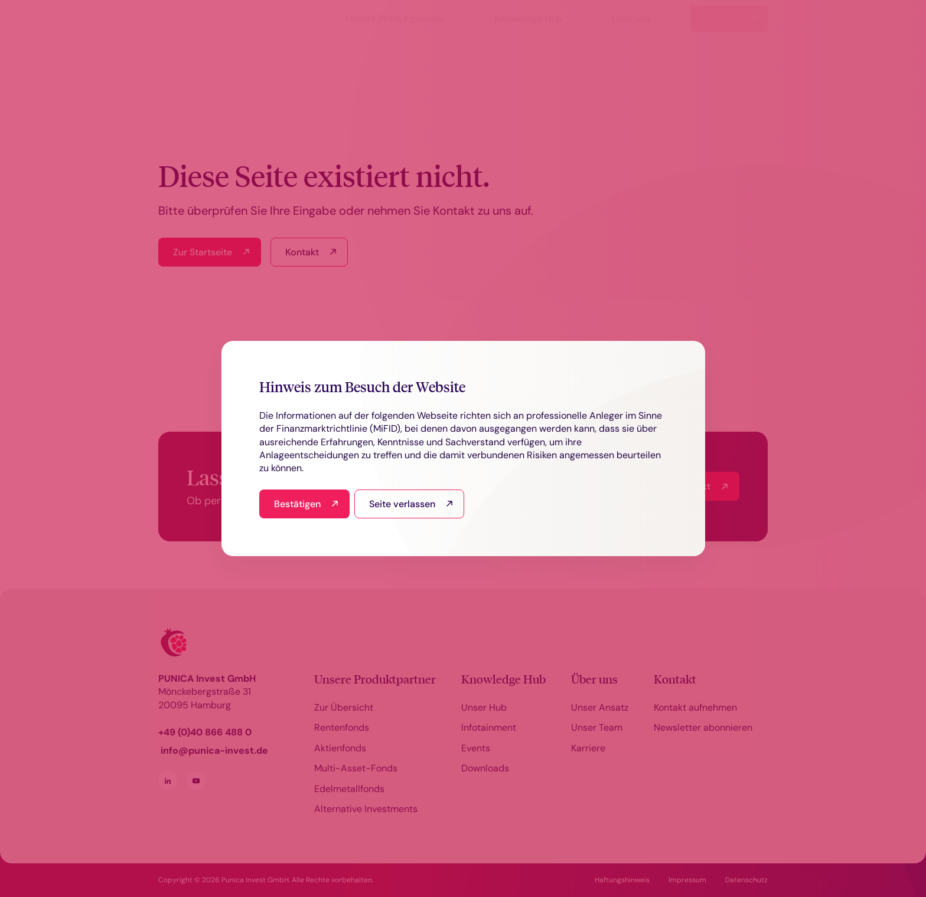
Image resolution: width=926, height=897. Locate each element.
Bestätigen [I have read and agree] (297, 504)
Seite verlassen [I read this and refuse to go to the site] (402, 504)
